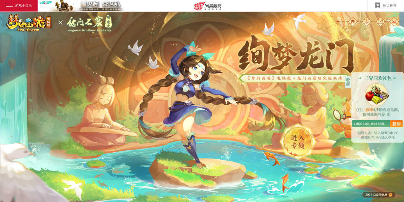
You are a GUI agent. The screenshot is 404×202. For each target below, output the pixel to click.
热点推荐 (385, 5)
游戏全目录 (19, 6)
